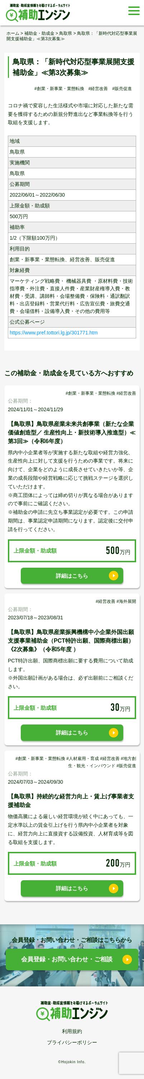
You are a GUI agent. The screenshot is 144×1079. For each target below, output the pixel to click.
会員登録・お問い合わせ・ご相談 (66, 959)
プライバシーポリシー (72, 1042)
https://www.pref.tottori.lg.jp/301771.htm (54, 333)
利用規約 (72, 1031)
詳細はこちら (72, 576)
